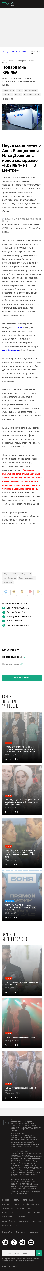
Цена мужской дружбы (18, 608)
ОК (39, 1253)
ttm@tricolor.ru (16, 1176)
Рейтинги (23, 1221)
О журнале (36, 1221)
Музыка (21, 1217)
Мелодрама (8, 94)
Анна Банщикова (31, 90)
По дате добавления (12, 657)
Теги (17, 1225)
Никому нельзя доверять (19, 616)
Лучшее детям (33, 1213)
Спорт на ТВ (7, 1213)
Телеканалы (28, 1200)
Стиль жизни (8, 1217)
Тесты (16, 1200)
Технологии (7, 1208)
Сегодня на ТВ (9, 90)
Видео (19, 90)
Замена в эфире (14, 620)
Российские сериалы (32, 94)
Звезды (20, 1213)
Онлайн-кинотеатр (31, 1204)
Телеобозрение (24, 1208)
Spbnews (14, 1266)
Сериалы (6, 1204)
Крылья (19, 327)
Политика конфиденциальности (28, 1232)
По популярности (10, 664)
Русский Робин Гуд (16, 612)
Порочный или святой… (18, 625)
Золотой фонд (8, 1221)
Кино (16, 1204)
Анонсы (18, 94)
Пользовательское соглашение (18, 1234)
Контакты (6, 1225)
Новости (6, 1200)
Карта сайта (7, 1232)
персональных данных (24, 1260)
